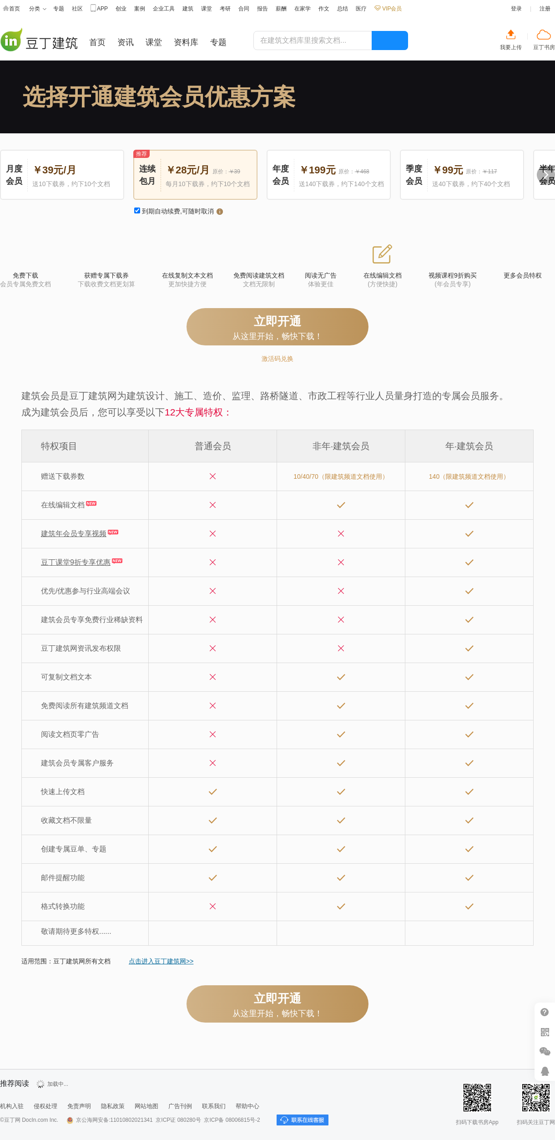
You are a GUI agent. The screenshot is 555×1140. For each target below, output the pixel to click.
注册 (545, 8)
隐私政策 (113, 1106)
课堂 (206, 8)
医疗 (361, 8)
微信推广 (545, 1051)
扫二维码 (545, 1032)
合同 (243, 8)
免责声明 (79, 1106)
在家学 (302, 8)
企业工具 (164, 8)
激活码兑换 (277, 358)
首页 (11, 8)
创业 (121, 8)
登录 (516, 8)
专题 (58, 8)
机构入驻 (12, 1106)
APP (99, 8)
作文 (323, 8)
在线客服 (545, 1071)
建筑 (187, 8)
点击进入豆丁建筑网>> (161, 961)
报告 (262, 8)
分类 (37, 8)
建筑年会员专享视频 (73, 533)
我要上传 (511, 47)
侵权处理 (45, 1106)
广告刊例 (180, 1106)
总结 (342, 8)
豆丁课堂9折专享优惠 (76, 562)
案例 (139, 8)
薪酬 (281, 8)
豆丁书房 (544, 47)
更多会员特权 (523, 275)
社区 (77, 8)
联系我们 (214, 1106)
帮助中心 (545, 1012)
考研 (225, 8)
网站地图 (146, 1106)
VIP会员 (388, 8)
